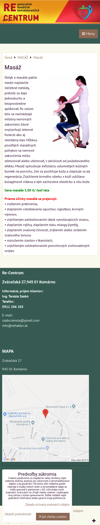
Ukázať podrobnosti (18, 514)
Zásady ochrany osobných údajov (47, 504)
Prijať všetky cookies (53, 517)
